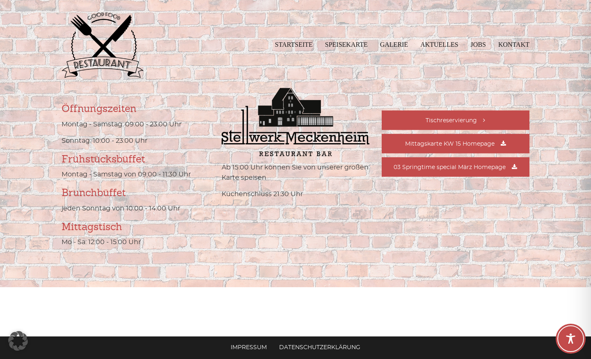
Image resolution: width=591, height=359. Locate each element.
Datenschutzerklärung (319, 347)
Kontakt (513, 44)
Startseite (294, 44)
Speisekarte (346, 44)
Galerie (394, 44)
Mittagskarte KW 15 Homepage (450, 144)
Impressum (249, 347)
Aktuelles (439, 44)
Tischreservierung (451, 120)
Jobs (478, 44)
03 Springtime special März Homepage (450, 167)
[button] (18, 341)
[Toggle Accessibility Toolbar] (571, 339)
